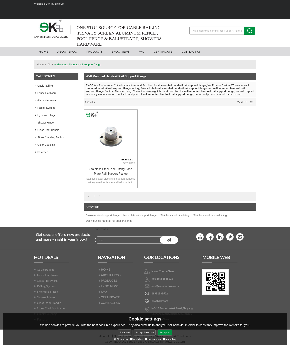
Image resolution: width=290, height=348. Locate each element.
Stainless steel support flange (103, 215)
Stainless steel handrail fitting (210, 215)
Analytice (136, 339)
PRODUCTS (94, 51)
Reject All (125, 332)
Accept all (165, 332)
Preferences (153, 339)
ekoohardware (159, 300)
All (49, 64)
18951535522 (159, 293)
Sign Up (59, 3)
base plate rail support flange (140, 215)
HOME (43, 51)
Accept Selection (145, 332)
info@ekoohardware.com (165, 286)
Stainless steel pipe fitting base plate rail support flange (110, 171)
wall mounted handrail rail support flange (109, 220)
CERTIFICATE (163, 51)
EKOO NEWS (120, 51)
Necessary (121, 339)
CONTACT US (191, 51)
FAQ (141, 51)
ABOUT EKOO (67, 51)
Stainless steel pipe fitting (175, 215)
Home (40, 64)
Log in (49, 3)
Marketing (169, 339)
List (246, 102)
